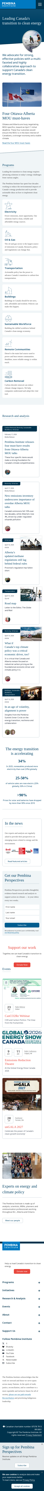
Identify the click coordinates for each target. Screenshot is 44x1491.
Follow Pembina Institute (17, 1338)
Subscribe (8, 1363)
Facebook (8, 1356)
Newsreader (9, 1360)
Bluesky (7, 1347)
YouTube (8, 1353)
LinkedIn (8, 1350)
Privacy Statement (34, 1435)
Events (6, 1306)
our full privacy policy (12, 933)
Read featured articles (17, 861)
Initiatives (8, 1290)
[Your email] (22, 918)
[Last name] (22, 912)
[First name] (22, 907)
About (5, 1314)
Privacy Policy (29, 1480)
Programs (8, 1282)
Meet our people (12, 1220)
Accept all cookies (22, 1486)
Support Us (8, 1330)
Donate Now (22, 965)
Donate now (22, 1271)
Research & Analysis (13, 1298)
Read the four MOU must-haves (16, 143)
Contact (7, 1322)
